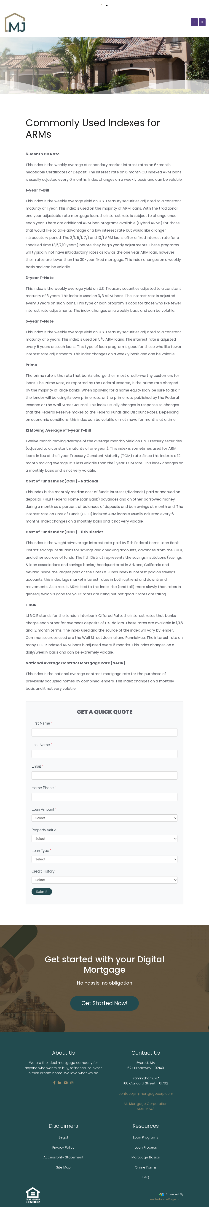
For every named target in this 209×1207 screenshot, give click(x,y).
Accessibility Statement (63, 1157)
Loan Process (146, 1147)
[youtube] (66, 1082)
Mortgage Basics (145, 1157)
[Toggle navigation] (202, 22)
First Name (42, 723)
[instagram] (71, 1082)
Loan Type (41, 850)
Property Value (45, 830)
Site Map (63, 1167)
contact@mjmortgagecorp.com (145, 1101)
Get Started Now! (104, 1003)
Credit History (44, 871)
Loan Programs (145, 1137)
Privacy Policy (63, 1147)
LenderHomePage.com (166, 1199)
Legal (63, 1137)
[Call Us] (194, 22)
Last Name (42, 745)
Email (37, 766)
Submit (42, 891)
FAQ (145, 1177)
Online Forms (146, 1167)
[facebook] (54, 1082)
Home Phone (44, 788)
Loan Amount (44, 809)
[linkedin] (59, 1082)
